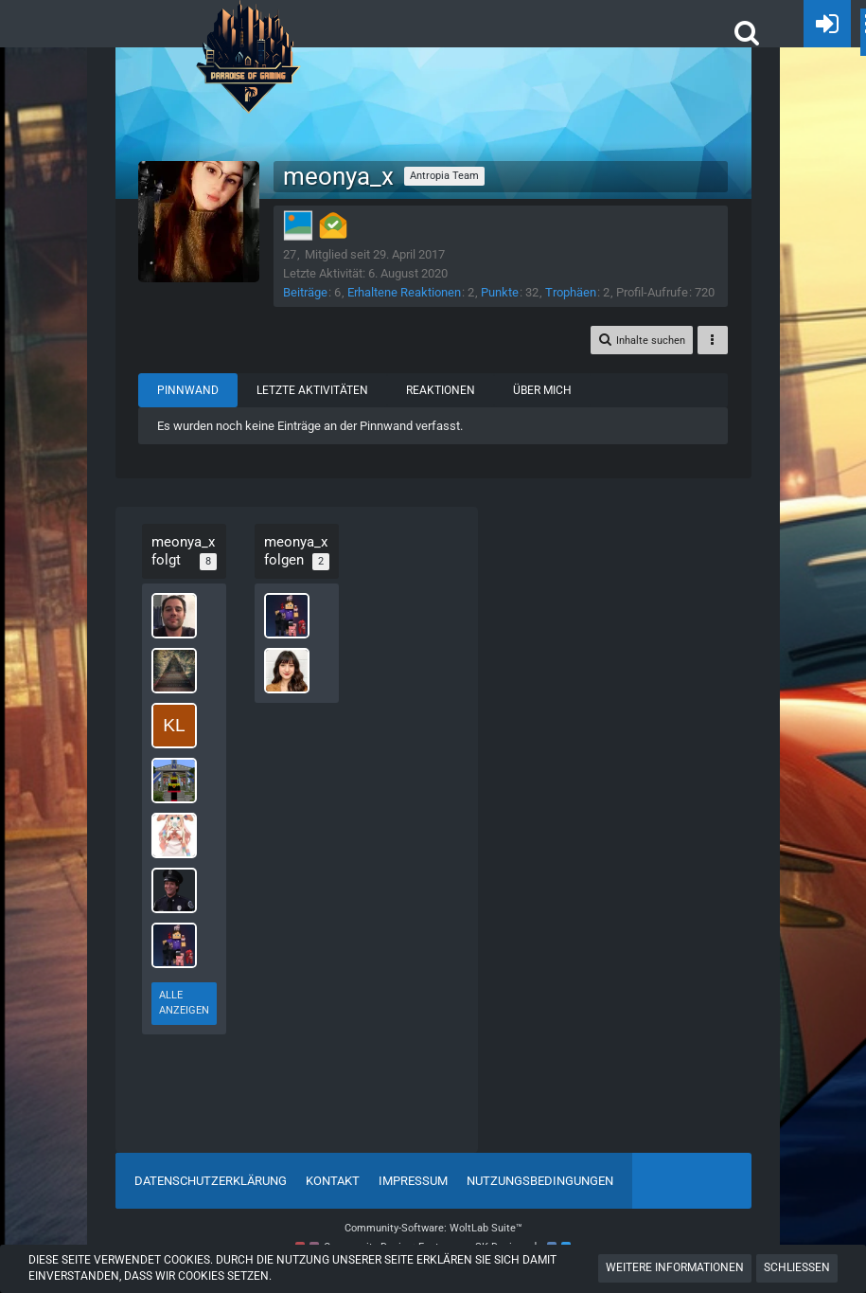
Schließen (797, 1267)
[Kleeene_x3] (176, 731)
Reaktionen (446, 408)
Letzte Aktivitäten (318, 408)
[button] (747, 32)
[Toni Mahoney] (176, 896)
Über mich (548, 408)
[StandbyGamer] (176, 951)
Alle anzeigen (177, 1008)
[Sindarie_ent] (176, 621)
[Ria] (280, 693)
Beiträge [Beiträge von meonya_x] (311, 292)
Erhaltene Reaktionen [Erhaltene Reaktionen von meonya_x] (410, 292)
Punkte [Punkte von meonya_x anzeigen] (505, 292)
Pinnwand (193, 408)
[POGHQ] (249, 19)
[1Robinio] (176, 786)
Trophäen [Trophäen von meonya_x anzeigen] (576, 292)
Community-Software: (433, 1229)
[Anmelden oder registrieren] (827, 24)
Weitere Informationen (675, 1267)
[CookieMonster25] (176, 676)
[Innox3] (176, 841)
